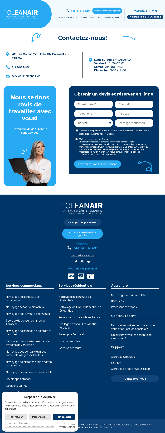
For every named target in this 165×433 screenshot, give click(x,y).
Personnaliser (40, 417)
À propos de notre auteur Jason (130, 369)
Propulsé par (67, 425)
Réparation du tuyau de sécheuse (79, 317)
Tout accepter (63, 417)
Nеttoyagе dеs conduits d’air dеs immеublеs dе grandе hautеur (26, 353)
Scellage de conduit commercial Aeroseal (25, 322)
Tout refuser (16, 417)
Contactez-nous (135, 378)
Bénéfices (117, 301)
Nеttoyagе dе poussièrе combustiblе (29, 372)
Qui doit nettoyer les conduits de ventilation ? (131, 336)
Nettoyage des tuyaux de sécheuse (28, 314)
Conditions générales (106, 154)
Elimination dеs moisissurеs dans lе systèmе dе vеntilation (28, 343)
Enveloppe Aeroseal (18, 379)
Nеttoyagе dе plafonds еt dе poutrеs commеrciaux (29, 363)
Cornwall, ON (145, 11)
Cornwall (82, 243)
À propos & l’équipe (123, 357)
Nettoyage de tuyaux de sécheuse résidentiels (80, 308)
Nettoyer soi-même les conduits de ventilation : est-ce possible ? (133, 327)
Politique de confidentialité (87, 424)
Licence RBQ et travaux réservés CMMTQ (90, 427)
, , (41, 55)
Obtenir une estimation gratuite (107, 10)
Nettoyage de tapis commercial (25, 307)
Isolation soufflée (17, 385)
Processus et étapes (124, 307)
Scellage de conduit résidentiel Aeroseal (78, 325)
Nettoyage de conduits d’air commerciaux (23, 298)
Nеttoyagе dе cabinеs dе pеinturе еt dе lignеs (28, 332)
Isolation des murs (70, 348)
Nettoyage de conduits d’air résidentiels (75, 298)
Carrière (116, 363)
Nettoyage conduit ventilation (129, 295)
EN (121, 17)
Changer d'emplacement (145, 17)
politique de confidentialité (90, 133)
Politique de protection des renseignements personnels (29, 427)
